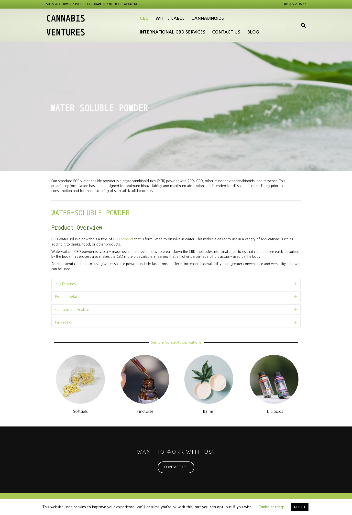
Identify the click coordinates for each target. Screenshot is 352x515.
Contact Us (226, 32)
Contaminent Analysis (72, 309)
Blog (253, 32)
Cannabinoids (207, 18)
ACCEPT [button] (300, 507)
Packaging (63, 322)
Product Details (67, 296)
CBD (144, 18)
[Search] (301, 25)
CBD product (123, 239)
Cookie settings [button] (272, 507)
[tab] (176, 284)
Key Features (65, 284)
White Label (170, 18)
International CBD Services (172, 32)
